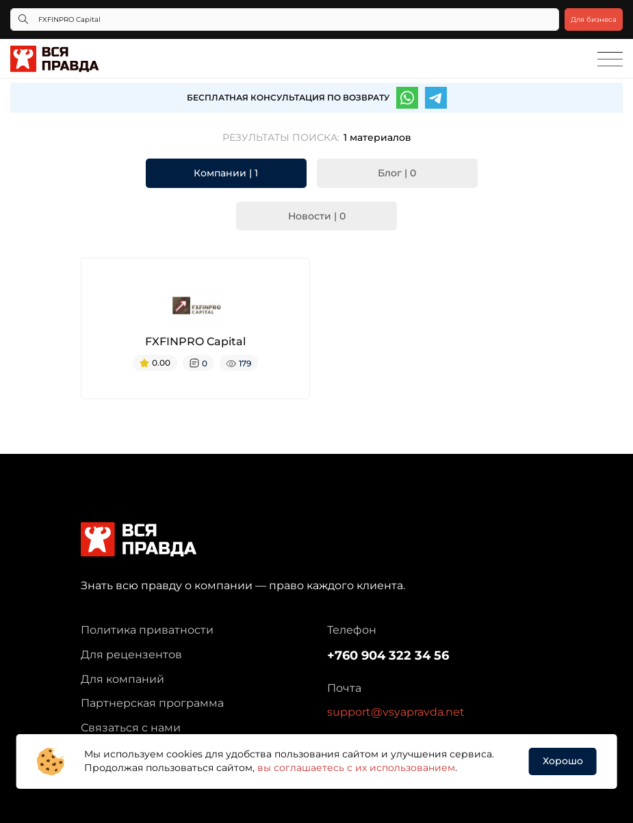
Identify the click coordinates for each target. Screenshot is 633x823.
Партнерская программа (152, 703)
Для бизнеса (594, 19)
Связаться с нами (131, 727)
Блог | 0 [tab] (397, 173)
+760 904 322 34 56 (388, 655)
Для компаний (122, 679)
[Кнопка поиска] (23, 19)
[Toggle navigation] (610, 59)
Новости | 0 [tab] (317, 216)
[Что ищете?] (284, 19)
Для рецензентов (131, 654)
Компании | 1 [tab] (226, 173)
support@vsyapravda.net (396, 711)
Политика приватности (147, 629)
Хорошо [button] (563, 761)
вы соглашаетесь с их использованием (356, 767)
